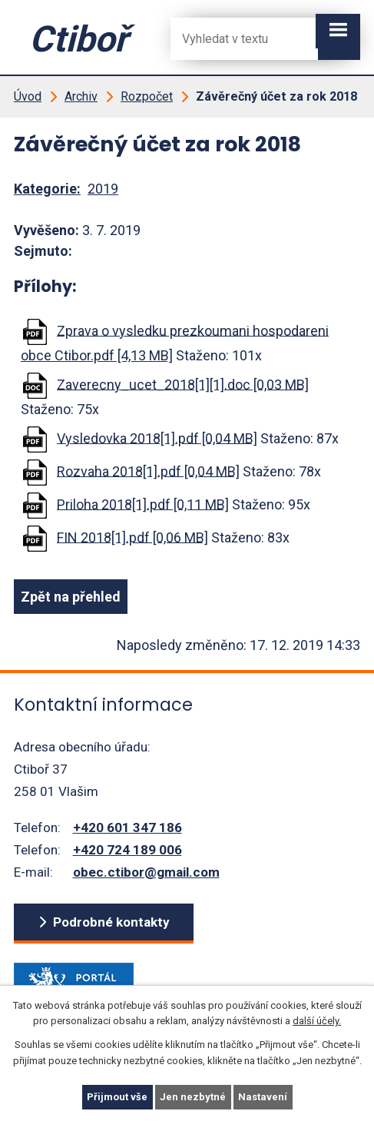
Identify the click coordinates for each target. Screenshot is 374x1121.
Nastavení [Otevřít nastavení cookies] (262, 1097)
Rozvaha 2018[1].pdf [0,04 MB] (148, 471)
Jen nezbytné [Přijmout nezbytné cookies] (193, 1097)
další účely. (317, 1021)
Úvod (27, 96)
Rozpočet (147, 96)
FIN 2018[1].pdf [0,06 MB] (132, 537)
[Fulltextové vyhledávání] (231, 39)
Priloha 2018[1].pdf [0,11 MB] (143, 504)
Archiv (81, 96)
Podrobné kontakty (111, 922)
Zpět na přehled (71, 597)
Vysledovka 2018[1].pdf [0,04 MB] (157, 437)
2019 (103, 189)
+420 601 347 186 (127, 827)
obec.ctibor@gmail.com (146, 872)
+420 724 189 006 (127, 849)
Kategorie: (47, 189)
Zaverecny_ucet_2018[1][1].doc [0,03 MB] (183, 384)
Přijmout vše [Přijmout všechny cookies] (117, 1097)
